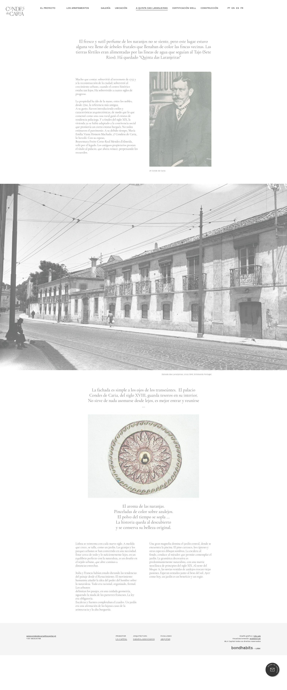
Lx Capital (121, 650)
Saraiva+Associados (144, 650)
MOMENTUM (255, 649)
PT (229, 12)
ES (237, 12)
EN (233, 12)
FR (242, 12)
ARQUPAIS (165, 650)
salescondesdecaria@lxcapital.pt (41, 647)
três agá (257, 647)
